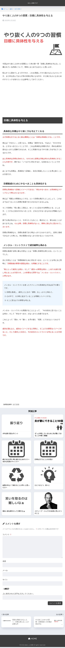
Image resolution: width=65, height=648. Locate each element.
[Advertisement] (32, 97)
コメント (7, 535)
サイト (5, 581)
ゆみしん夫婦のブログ (32, 3)
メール (5, 571)
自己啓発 (16, 404)
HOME (32, 639)
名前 (4, 562)
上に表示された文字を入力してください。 (19, 595)
